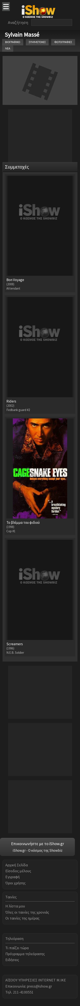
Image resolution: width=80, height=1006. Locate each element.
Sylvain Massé (22, 34)
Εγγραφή (12, 876)
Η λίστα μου (15, 906)
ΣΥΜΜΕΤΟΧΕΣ (37, 42)
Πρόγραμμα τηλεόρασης (25, 953)
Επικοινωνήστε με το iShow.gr (37, 843)
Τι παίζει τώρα (17, 947)
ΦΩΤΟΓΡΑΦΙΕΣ (63, 42)
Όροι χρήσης (15, 883)
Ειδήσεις (12, 959)
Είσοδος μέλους (18, 870)
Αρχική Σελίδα (16, 864)
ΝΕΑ (7, 48)
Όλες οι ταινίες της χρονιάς (27, 912)
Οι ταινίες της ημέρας (22, 918)
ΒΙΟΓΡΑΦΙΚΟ (12, 42)
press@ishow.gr (39, 986)
